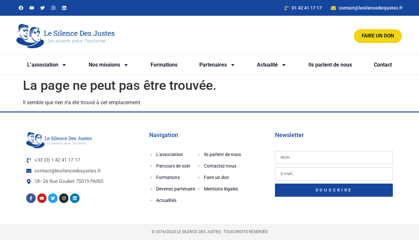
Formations (164, 65)
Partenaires (217, 65)
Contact (383, 65)
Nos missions (109, 65)
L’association (47, 65)
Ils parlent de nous (330, 65)
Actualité (271, 65)
